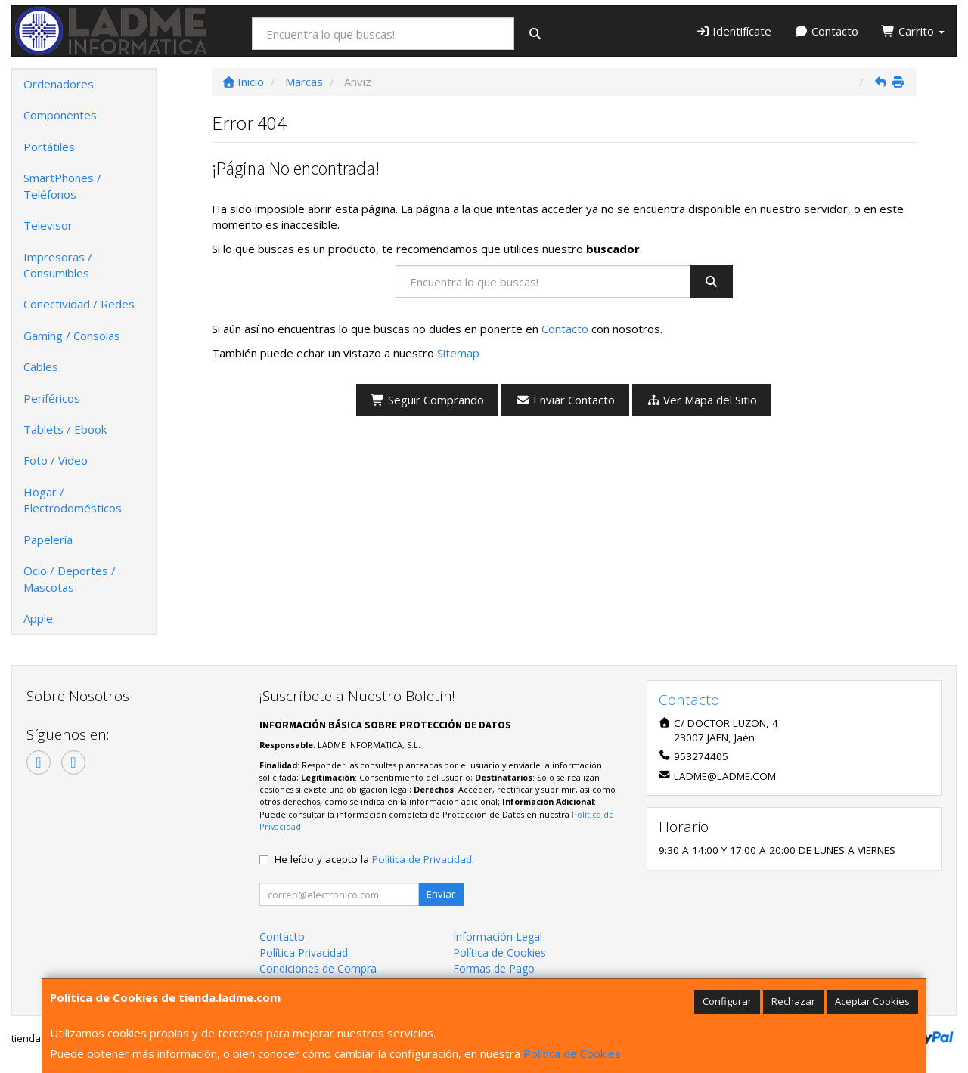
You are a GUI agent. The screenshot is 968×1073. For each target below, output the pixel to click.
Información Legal (497, 936)
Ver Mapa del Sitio (702, 399)
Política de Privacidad (422, 859)
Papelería (48, 539)
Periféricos (51, 398)
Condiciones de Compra (318, 968)
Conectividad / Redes (79, 303)
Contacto (826, 31)
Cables (40, 366)
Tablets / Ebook (65, 429)
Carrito (913, 31)
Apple (38, 618)
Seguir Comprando (427, 399)
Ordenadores (58, 83)
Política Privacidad (303, 952)
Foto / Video (55, 460)
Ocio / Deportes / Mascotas (69, 578)
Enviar (441, 894)
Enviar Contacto (565, 399)
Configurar (727, 1001)
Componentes (60, 114)
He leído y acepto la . (374, 859)
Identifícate (734, 31)
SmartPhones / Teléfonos (62, 185)
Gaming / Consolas (71, 335)
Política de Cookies (572, 1053)
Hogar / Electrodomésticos (72, 499)
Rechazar (793, 1001)
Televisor (48, 225)
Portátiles (49, 146)
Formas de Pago (494, 968)
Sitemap (458, 352)
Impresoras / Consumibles (57, 264)
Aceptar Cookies (872, 1001)
